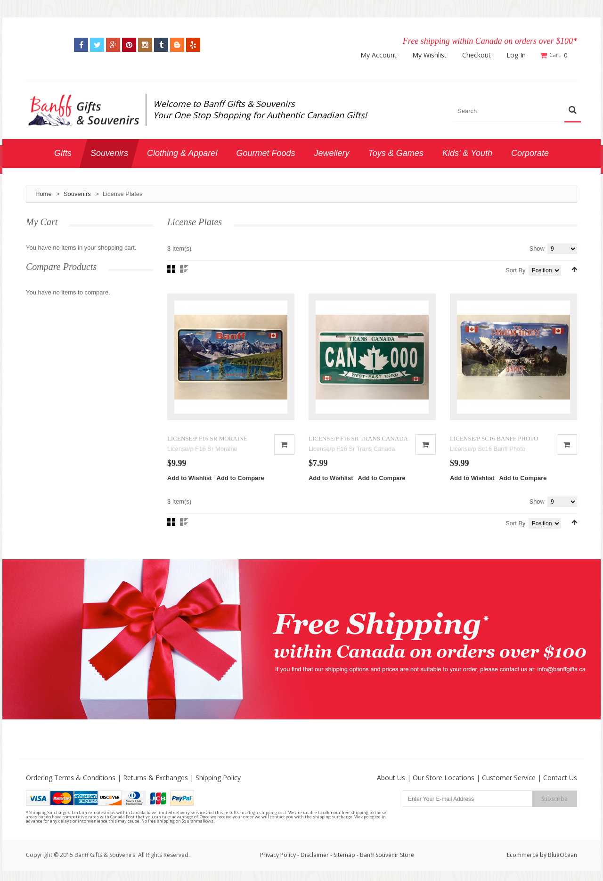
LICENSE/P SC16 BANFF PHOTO (494, 438)
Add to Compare (240, 478)
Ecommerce (522, 856)
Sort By (515, 270)
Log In (516, 55)
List (184, 269)
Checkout (477, 55)
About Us (391, 778)
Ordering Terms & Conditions (70, 778)
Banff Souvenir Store (387, 856)
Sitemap (344, 856)
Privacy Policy (278, 856)
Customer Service (509, 778)
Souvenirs (77, 193)
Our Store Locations (443, 778)
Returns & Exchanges (155, 778)
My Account (379, 55)
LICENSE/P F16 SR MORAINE (207, 438)
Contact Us (560, 778)
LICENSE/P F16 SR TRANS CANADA (358, 438)
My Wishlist (430, 55)
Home (43, 193)
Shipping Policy (218, 778)
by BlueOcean (558, 856)
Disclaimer (315, 856)
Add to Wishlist (189, 478)
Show (537, 248)
